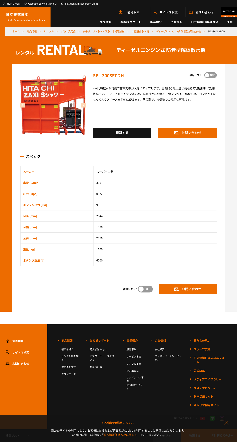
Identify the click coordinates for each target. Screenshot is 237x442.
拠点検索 (134, 12)
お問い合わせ (205, 12)
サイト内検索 (169, 12)
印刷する (122, 132)
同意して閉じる (226, 423)
